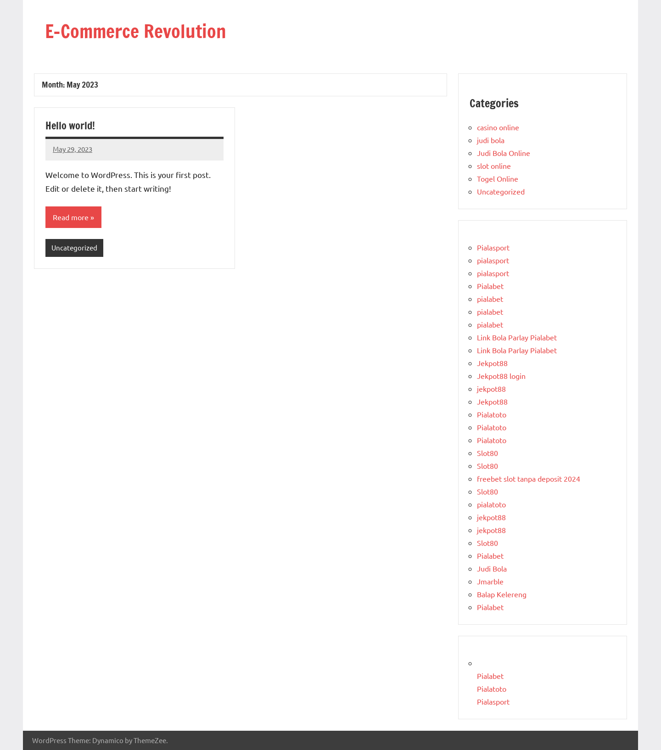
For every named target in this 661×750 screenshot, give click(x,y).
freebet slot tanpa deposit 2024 (528, 478)
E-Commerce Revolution (135, 31)
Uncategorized (74, 247)
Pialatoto (491, 414)
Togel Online (497, 178)
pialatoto (491, 504)
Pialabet (490, 285)
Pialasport (493, 247)
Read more (71, 217)
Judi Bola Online (503, 152)
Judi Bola (492, 568)
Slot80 (487, 452)
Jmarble (490, 581)
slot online (494, 165)
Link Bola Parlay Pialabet (517, 337)
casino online (498, 127)
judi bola (490, 139)
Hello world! (70, 125)
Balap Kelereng (502, 594)
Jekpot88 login (501, 375)
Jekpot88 (492, 362)
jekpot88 (491, 388)
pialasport (493, 260)
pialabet (490, 298)
